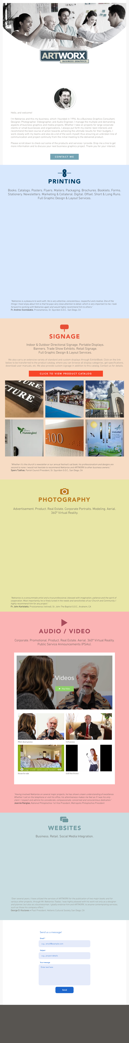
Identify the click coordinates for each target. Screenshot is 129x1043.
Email (42, 938)
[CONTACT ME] (64, 157)
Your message (45, 962)
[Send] (64, 990)
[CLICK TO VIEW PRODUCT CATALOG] (66, 374)
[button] (24, 399)
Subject (42, 950)
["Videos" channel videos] (64, 746)
